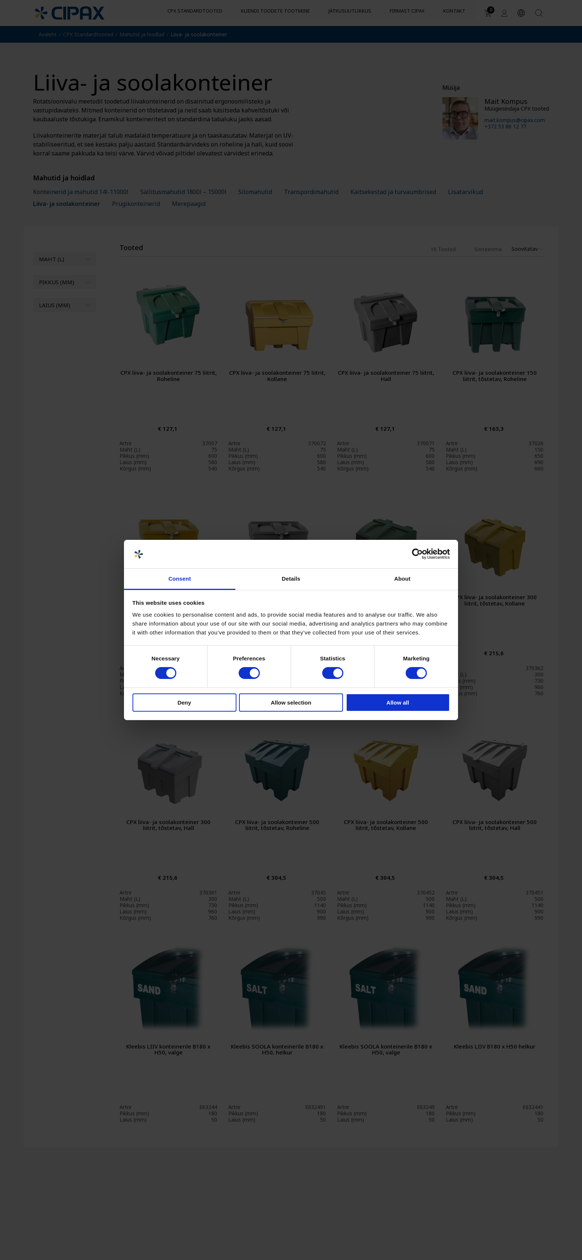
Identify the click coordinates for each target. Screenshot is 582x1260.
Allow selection (291, 702)
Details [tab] (291, 578)
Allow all (397, 702)
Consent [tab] (180, 578)
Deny (184, 702)
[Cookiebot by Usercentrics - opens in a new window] (417, 554)
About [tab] (402, 578)
